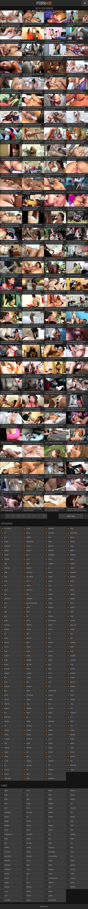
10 (44, 516)
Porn (44, 3)
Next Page (77, 516)
